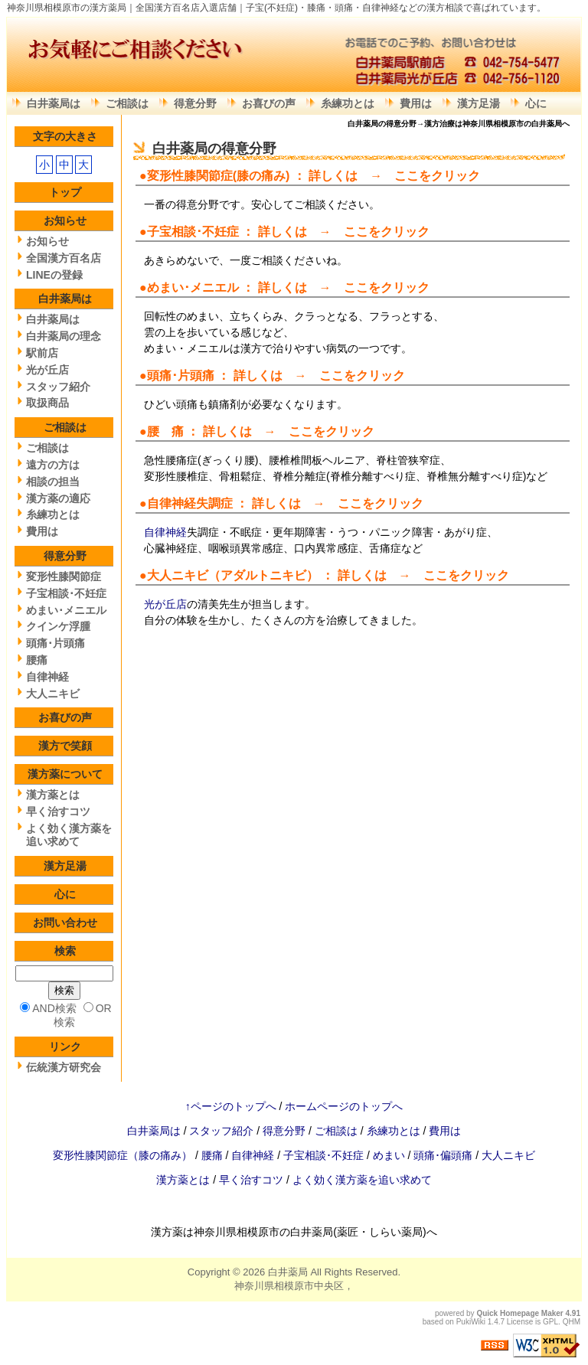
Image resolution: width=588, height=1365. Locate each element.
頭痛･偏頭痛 (444, 1155)
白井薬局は (53, 103)
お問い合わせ (65, 922)
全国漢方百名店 (63, 258)
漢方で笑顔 (65, 746)
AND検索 (54, 1008)
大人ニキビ (177, 575)
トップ (65, 192)
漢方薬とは (53, 795)
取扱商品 (47, 403)
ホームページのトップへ (344, 1106)
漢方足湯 (478, 103)
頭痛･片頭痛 (55, 643)
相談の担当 (53, 481)
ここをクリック (437, 175)
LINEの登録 (54, 275)
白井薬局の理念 (63, 336)
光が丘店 (165, 604)
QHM (571, 1322)
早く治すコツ (58, 811)
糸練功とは (347, 103)
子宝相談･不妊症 (193, 231)
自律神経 (171, 503)
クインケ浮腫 (58, 626)
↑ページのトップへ (230, 1106)
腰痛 (36, 660)
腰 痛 (165, 431)
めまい (390, 1155)
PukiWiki (470, 1322)
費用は (416, 103)
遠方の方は (53, 465)
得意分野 (195, 103)
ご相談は (127, 103)
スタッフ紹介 (58, 386)
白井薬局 (288, 1272)
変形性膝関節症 (190, 175)
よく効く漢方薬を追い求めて (69, 834)
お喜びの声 (269, 103)
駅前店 (42, 353)
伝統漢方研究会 (63, 1067)
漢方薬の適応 (58, 498)
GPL (550, 1322)
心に (536, 103)
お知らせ (65, 220)
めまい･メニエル (193, 287)
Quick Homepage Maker (519, 1313)
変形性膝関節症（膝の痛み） (124, 1155)
